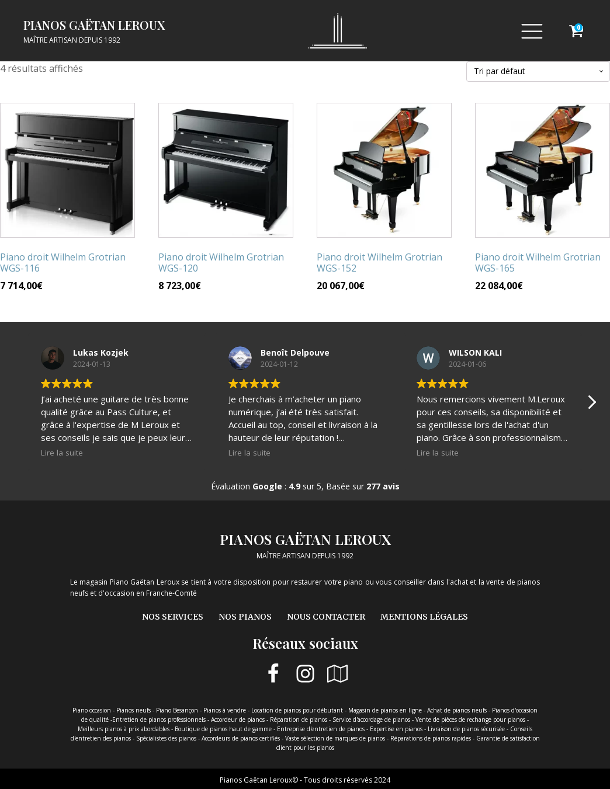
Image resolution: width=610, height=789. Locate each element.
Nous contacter (326, 616)
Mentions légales (424, 616)
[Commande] (538, 71)
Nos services (172, 616)
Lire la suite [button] (62, 452)
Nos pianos (245, 616)
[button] (591, 405)
